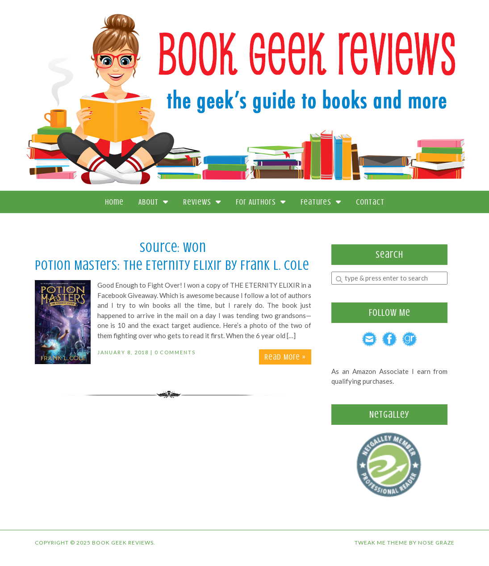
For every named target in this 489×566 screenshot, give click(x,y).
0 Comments (175, 352)
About (153, 201)
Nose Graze (436, 542)
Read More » (285, 356)
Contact (370, 201)
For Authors (261, 201)
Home (114, 201)
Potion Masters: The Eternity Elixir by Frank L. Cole (172, 265)
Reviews (202, 201)
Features (321, 201)
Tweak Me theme (381, 542)
